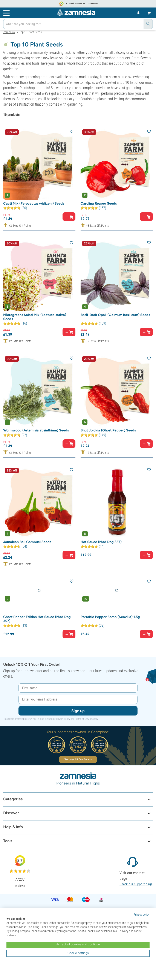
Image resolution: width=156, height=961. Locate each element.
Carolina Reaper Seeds (99, 203)
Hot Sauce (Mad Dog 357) (101, 542)
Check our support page (135, 884)
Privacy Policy (63, 718)
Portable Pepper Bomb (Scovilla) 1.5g (110, 617)
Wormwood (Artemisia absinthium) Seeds (36, 430)
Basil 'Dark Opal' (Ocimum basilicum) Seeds (115, 315)
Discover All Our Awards (77, 759)
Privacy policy (141, 914)
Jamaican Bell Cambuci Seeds (27, 542)
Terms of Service (83, 718)
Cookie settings (78, 953)
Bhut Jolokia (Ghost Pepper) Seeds (108, 430)
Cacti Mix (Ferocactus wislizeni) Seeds (33, 203)
